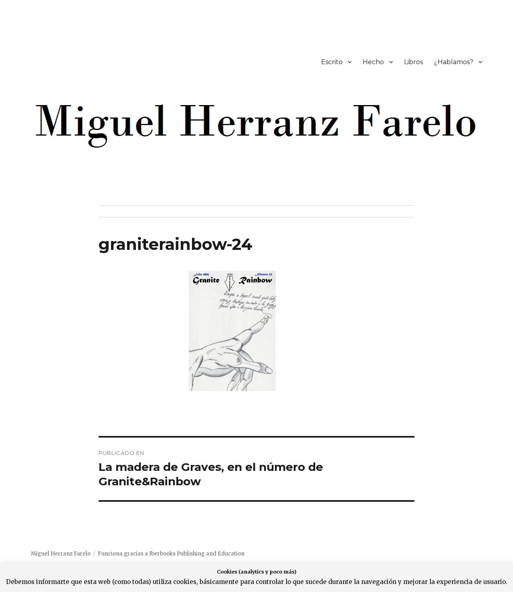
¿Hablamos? (453, 62)
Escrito (332, 62)
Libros (413, 62)
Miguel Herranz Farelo (61, 553)
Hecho (373, 62)
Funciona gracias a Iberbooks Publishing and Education (171, 553)
